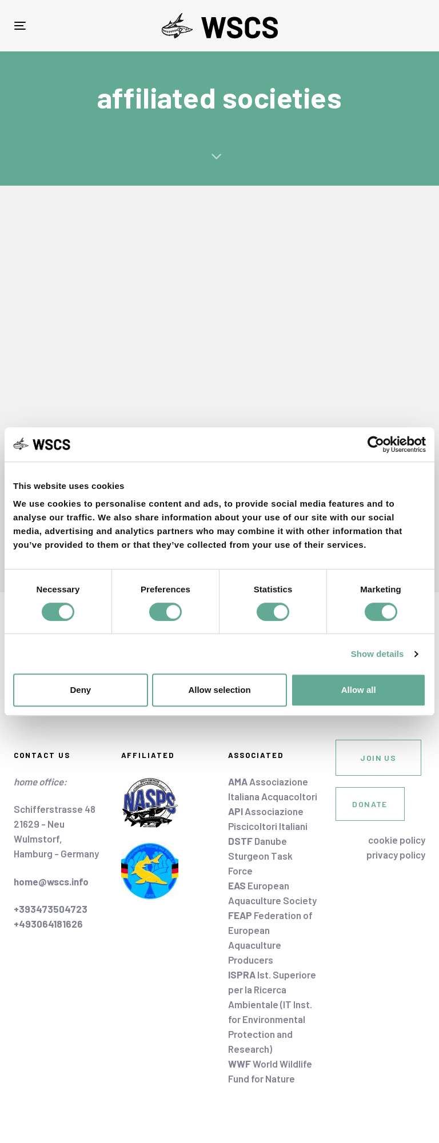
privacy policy (395, 854)
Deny (80, 690)
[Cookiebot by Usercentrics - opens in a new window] (376, 444)
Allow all (358, 690)
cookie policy (396, 839)
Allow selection (219, 690)
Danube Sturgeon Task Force (260, 855)
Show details (377, 654)
